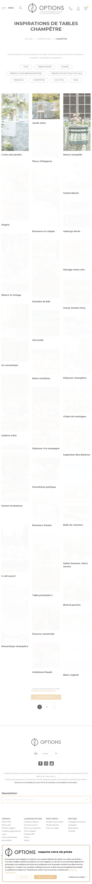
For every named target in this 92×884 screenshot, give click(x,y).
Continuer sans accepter (77, 877)
